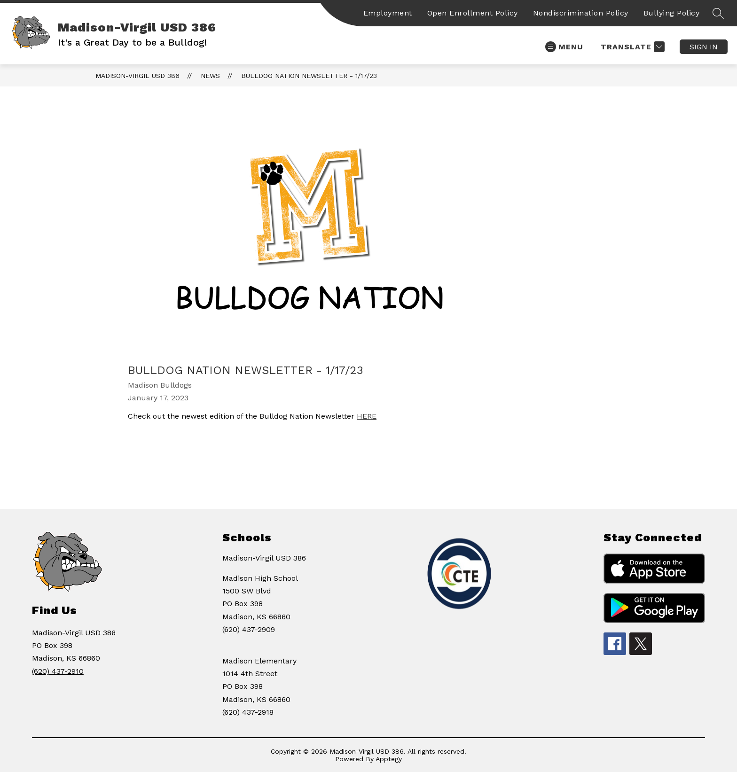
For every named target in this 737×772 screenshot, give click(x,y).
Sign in (704, 46)
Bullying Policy (671, 12)
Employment (387, 12)
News (210, 75)
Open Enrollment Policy (472, 12)
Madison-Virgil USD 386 (137, 75)
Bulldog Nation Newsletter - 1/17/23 (309, 75)
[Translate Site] (631, 47)
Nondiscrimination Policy (580, 12)
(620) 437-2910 (58, 671)
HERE (366, 416)
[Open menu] (564, 47)
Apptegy (389, 759)
